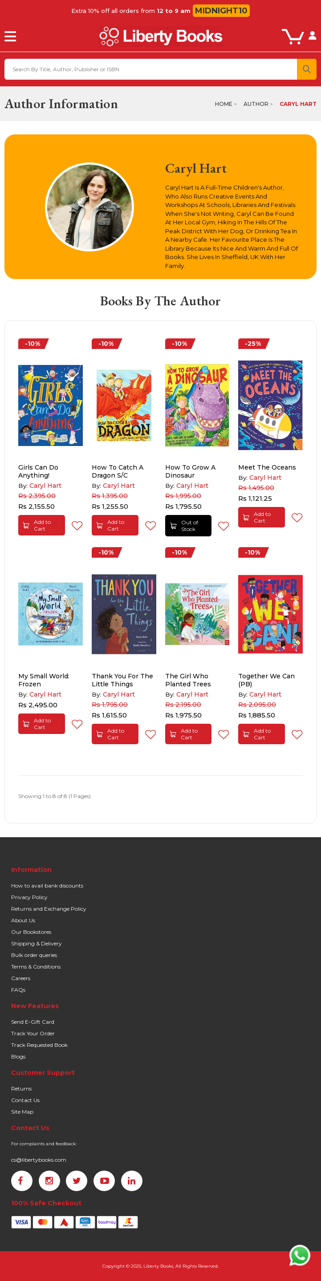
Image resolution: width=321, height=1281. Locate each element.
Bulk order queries (34, 955)
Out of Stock (184, 525)
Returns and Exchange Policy (48, 908)
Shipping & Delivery (36, 943)
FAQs (18, 989)
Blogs (18, 1056)
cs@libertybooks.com (38, 1159)
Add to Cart (37, 525)
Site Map (22, 1111)
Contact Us (25, 1100)
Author (256, 104)
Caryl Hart (298, 104)
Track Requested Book (39, 1045)
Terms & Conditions (36, 966)
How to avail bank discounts (47, 885)
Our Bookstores (31, 931)
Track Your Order (33, 1033)
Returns (21, 1088)
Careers (20, 978)
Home (223, 104)
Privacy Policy (29, 897)
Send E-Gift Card (32, 1021)
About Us (23, 920)
